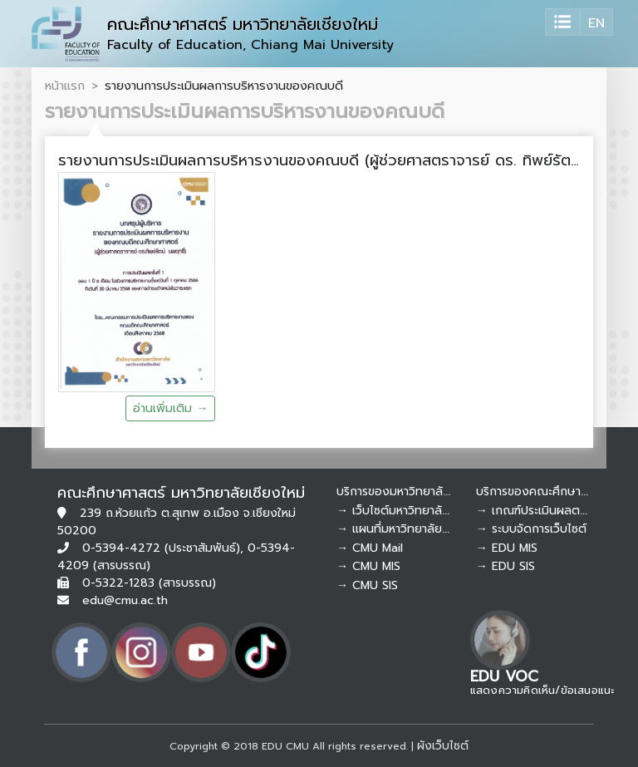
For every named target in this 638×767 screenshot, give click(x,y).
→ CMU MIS (368, 566)
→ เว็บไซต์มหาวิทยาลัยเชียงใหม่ (414, 510)
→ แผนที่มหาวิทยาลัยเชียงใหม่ (410, 529)
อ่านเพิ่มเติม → (170, 408)
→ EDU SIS (505, 566)
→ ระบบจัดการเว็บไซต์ (531, 529)
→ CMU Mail (369, 548)
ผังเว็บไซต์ (443, 746)
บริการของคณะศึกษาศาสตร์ (545, 491)
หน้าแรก (65, 85)
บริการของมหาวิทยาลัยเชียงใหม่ (414, 491)
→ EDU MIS (506, 548)
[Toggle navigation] (562, 22)
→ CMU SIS (367, 585)
